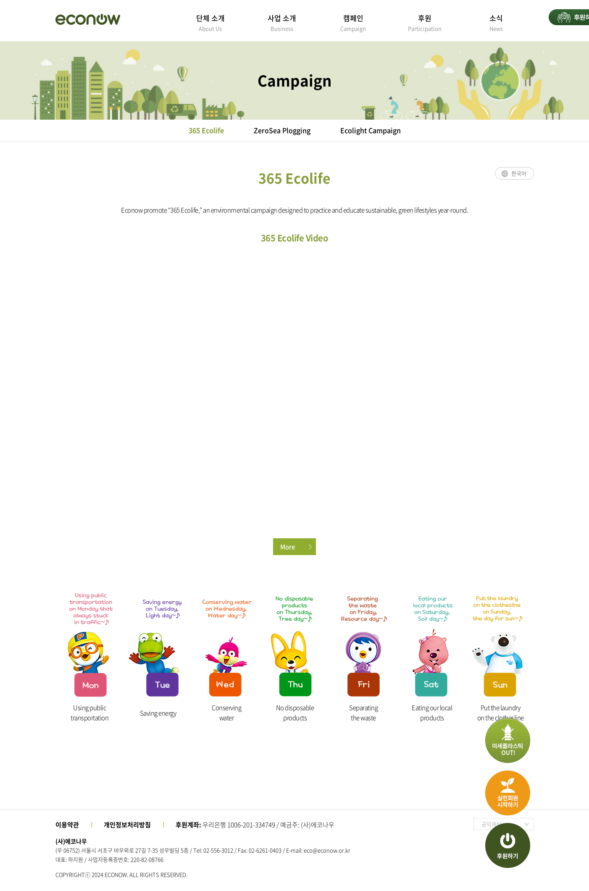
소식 (496, 22)
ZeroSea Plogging (282, 130)
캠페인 (353, 22)
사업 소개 (282, 22)
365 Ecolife (206, 130)
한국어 (518, 173)
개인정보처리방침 (127, 824)
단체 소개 (210, 22)
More (287, 546)
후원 (424, 22)
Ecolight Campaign (370, 130)
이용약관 (67, 824)
